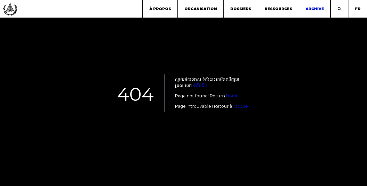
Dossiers (240, 8)
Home (232, 96)
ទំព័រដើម (200, 85)
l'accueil (241, 106)
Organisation (200, 8)
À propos (160, 8)
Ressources (278, 8)
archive (315, 8)
